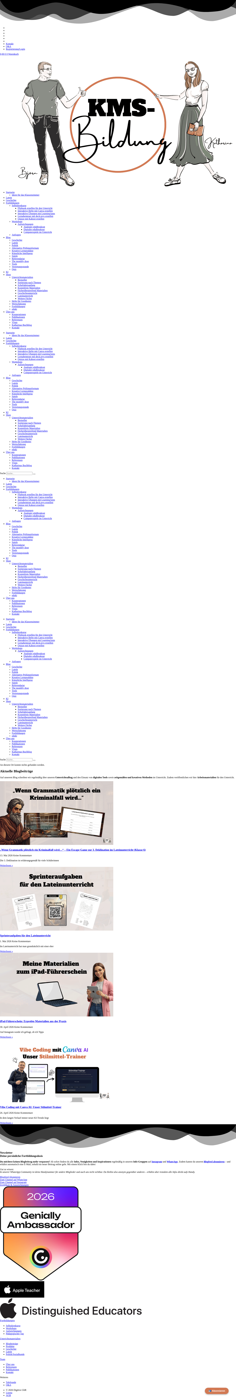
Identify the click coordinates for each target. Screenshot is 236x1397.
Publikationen (18, 317)
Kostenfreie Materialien (29, 288)
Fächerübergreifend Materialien (33, 290)
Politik (15, 245)
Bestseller (22, 280)
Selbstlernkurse (19, 205)
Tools (14, 264)
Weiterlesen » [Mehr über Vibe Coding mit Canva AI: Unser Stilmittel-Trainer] (6, 1123)
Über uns (10, 311)
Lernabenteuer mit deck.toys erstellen (35, 216)
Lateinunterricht (25, 296)
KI (7, 272)
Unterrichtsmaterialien (22, 277)
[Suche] (34, 474)
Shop (8, 274)
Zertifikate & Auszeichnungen (14, 1185)
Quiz (14, 269)
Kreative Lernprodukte (22, 250)
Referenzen (17, 319)
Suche (3, 473)
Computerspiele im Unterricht (38, 232)
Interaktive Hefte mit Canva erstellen (35, 211)
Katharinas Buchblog (22, 325)
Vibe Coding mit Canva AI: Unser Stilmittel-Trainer (30, 1107)
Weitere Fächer (25, 298)
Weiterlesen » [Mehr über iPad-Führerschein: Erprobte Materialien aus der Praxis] (6, 1037)
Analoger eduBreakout (34, 227)
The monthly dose (20, 261)
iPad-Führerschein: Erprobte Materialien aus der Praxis (33, 1021)
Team (2, 1359)
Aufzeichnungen (25, 224)
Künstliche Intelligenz (22, 253)
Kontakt (15, 327)
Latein (9, 197)
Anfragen (16, 234)
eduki (14, 309)
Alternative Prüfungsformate (25, 248)
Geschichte (11, 200)
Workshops (17, 221)
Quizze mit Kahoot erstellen (31, 219)
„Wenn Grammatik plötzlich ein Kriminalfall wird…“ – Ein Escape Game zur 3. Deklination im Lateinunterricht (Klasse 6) (73, 849)
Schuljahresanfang (26, 285)
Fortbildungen (12, 203)
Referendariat (18, 258)
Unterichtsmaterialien (10, 1338)
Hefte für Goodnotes (21, 301)
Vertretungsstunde (20, 266)
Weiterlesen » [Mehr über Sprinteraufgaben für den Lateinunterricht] (6, 951)
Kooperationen (19, 314)
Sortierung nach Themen (29, 282)
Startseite (10, 192)
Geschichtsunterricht (27, 293)
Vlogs (14, 322)
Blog (8, 237)
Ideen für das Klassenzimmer (25, 195)
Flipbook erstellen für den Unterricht (35, 208)
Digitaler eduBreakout (34, 229)
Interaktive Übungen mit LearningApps (36, 213)
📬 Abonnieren (216, 1391)
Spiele (15, 256)
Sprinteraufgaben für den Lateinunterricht (25, 935)
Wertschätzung (19, 304)
